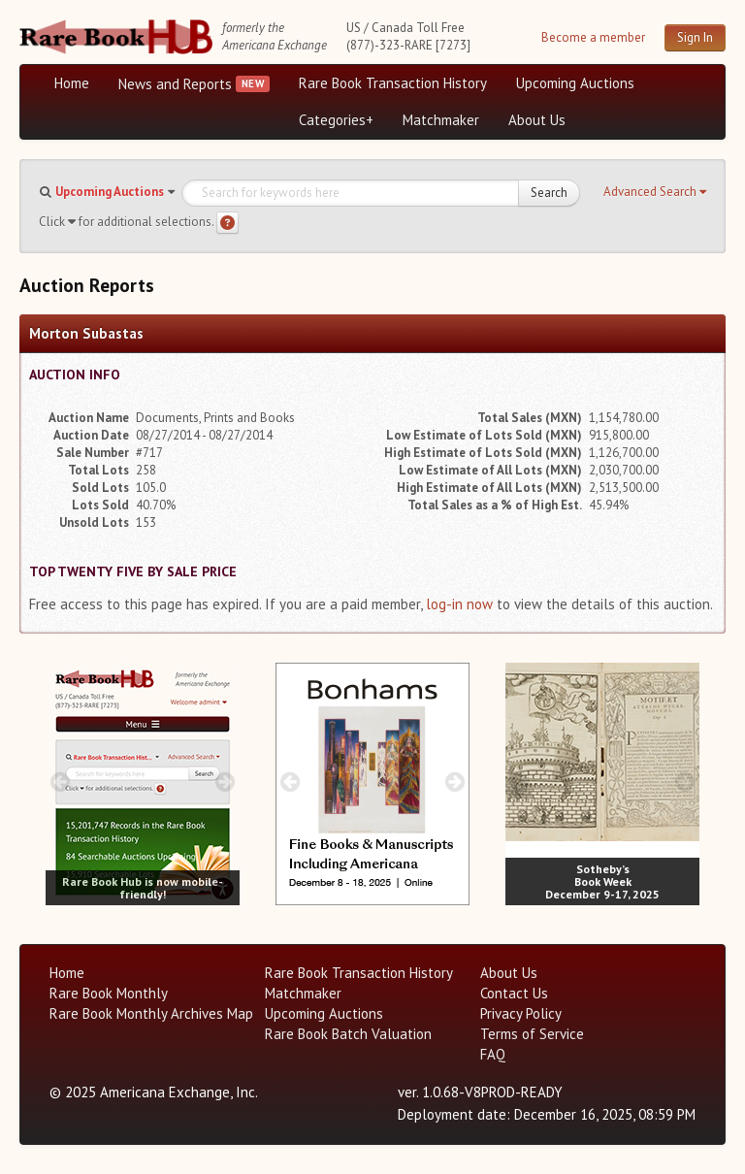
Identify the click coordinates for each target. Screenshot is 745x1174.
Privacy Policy (521, 1013)
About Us (537, 120)
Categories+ (336, 120)
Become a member (593, 37)
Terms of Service (532, 1034)
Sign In (695, 37)
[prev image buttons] (60, 781)
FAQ (492, 1054)
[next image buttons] (225, 781)
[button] (654, 192)
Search (549, 192)
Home (71, 83)
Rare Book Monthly (108, 993)
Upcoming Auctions (575, 83)
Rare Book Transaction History (393, 83)
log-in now (459, 604)
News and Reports (175, 84)
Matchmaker (441, 120)
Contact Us (514, 993)
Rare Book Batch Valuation (348, 1034)
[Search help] (227, 223)
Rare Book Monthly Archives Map (151, 1013)
